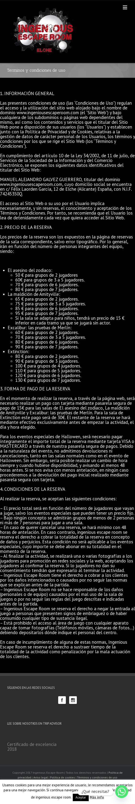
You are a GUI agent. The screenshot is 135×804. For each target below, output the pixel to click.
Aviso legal (40, 777)
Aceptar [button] (81, 797)
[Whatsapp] (121, 791)
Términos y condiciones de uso (97, 777)
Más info (97, 797)
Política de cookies (62, 777)
